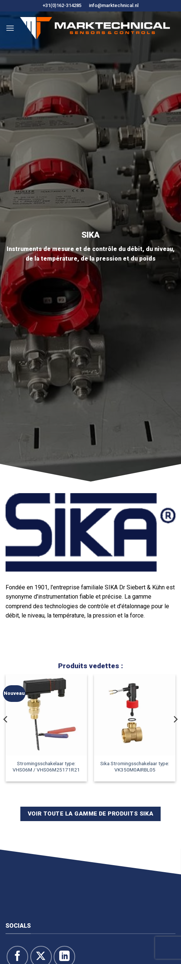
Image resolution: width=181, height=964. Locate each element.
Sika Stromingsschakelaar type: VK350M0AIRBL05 (134, 766)
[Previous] (5, 733)
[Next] (175, 733)
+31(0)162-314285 (62, 5)
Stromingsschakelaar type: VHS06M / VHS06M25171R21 (46, 766)
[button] (10, 28)
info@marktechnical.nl (113, 5)
